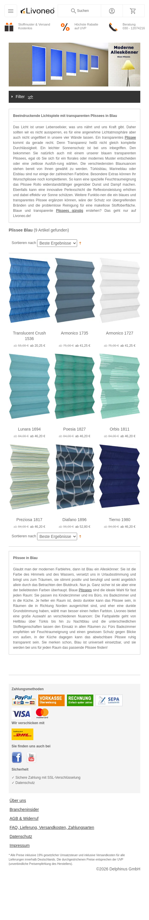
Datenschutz (21, 836)
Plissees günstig (69, 211)
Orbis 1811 (119, 429)
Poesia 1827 (74, 429)
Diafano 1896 (74, 519)
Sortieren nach (24, 243)
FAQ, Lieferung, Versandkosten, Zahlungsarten (52, 827)
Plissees (85, 590)
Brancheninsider (24, 809)
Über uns (18, 800)
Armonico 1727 (119, 333)
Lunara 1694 (29, 429)
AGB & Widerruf (24, 818)
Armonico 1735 (74, 333)
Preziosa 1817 (30, 519)
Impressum (20, 845)
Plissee (130, 137)
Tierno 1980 (119, 519)
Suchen (79, 11)
